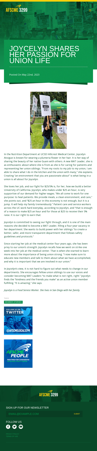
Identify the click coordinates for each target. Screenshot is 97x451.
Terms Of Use (12, 436)
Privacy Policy (12, 434)
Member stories (13, 302)
